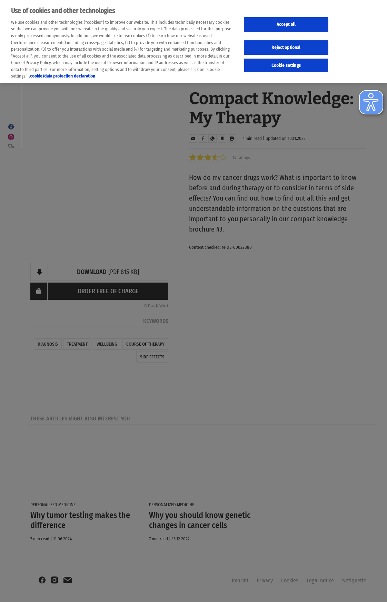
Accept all (286, 22)
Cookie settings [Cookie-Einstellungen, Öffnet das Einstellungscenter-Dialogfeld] (286, 62)
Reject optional (285, 45)
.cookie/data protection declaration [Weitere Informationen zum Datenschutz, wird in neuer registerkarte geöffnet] (62, 73)
